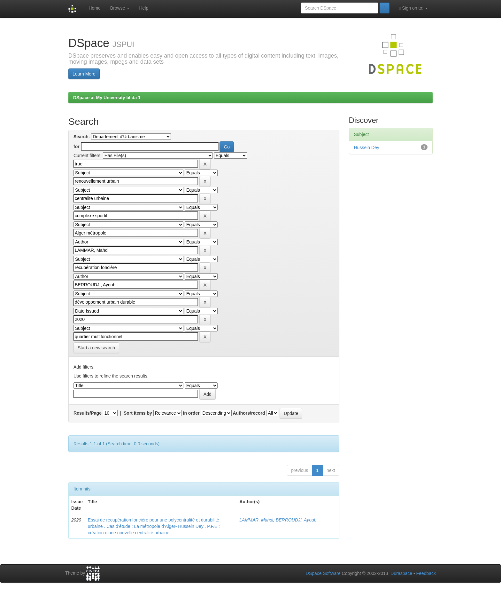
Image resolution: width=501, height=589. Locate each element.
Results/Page (87, 413)
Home (93, 8)
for (76, 146)
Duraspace (401, 573)
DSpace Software (323, 573)
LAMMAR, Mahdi (256, 519)
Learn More (84, 73)
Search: (81, 136)
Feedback (426, 573)
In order (191, 413)
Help (143, 8)
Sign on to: (413, 8)
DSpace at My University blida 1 (107, 97)
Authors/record (249, 413)
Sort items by (138, 413)
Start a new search (96, 347)
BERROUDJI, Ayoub (296, 519)
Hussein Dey (366, 147)
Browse (120, 8)
